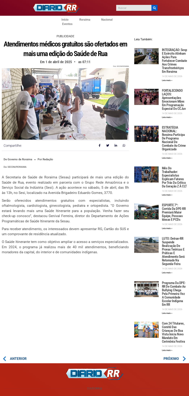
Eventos (67, 24)
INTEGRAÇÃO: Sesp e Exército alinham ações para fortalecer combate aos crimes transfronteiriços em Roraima (174, 61)
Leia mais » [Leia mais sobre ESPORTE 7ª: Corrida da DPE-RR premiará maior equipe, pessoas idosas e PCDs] (167, 228)
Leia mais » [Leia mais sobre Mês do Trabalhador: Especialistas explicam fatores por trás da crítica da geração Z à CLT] (167, 195)
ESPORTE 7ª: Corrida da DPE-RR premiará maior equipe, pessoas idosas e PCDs (174, 212)
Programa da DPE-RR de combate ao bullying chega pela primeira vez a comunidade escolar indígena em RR (174, 294)
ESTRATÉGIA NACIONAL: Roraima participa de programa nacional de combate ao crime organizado (174, 138)
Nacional (107, 19)
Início (64, 19)
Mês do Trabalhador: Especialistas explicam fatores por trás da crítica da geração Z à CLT (174, 177)
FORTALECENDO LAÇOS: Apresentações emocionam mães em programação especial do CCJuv (174, 99)
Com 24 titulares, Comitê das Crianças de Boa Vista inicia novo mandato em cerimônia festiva (173, 332)
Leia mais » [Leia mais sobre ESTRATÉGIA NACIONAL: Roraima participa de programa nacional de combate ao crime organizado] (167, 158)
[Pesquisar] (154, 8)
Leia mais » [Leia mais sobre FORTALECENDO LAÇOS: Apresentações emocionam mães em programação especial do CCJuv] (167, 117)
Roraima (84, 19)
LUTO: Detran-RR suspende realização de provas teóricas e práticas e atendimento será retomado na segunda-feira (173, 251)
